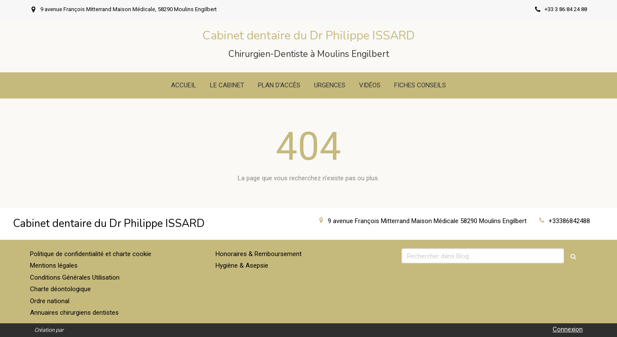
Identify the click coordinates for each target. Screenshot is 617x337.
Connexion (568, 329)
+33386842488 (569, 221)
